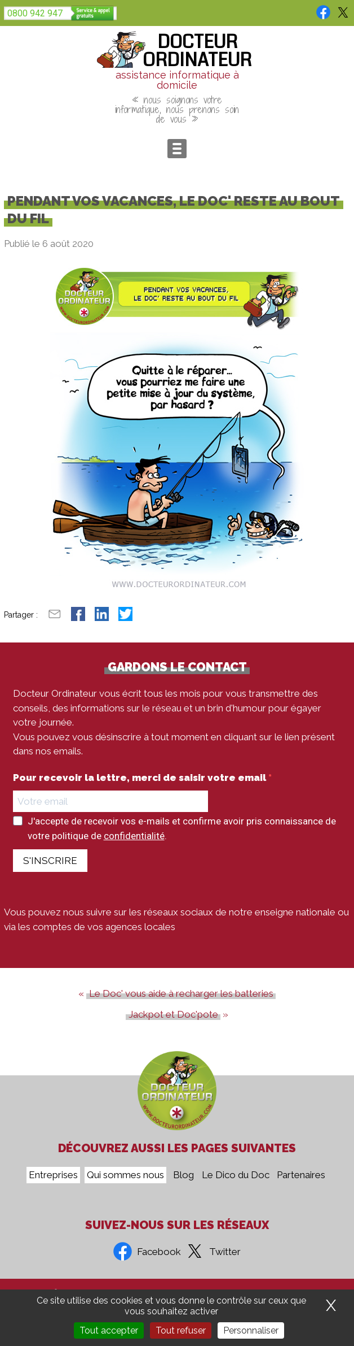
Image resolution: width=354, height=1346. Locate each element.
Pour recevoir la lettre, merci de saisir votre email (140, 778)
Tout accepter (108, 1330)
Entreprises (53, 1175)
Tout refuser (181, 1330)
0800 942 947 (35, 13)
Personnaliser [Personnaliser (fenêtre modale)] (250, 1330)
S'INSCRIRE (50, 860)
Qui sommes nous (125, 1175)
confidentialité (134, 835)
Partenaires (301, 1175)
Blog (183, 1175)
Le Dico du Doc (235, 1175)
